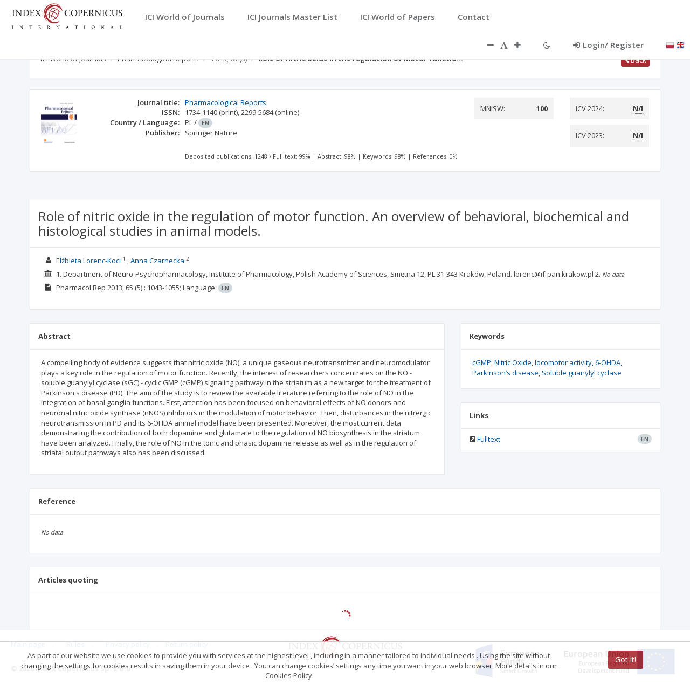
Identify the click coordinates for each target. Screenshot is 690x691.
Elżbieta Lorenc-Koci (88, 260)
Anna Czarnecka (157, 260)
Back (635, 60)
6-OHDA (607, 362)
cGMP (481, 362)
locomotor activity (563, 362)
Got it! (625, 659)
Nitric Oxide (513, 362)
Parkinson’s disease (505, 373)
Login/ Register (608, 44)
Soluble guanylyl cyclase (582, 373)
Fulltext (488, 439)
